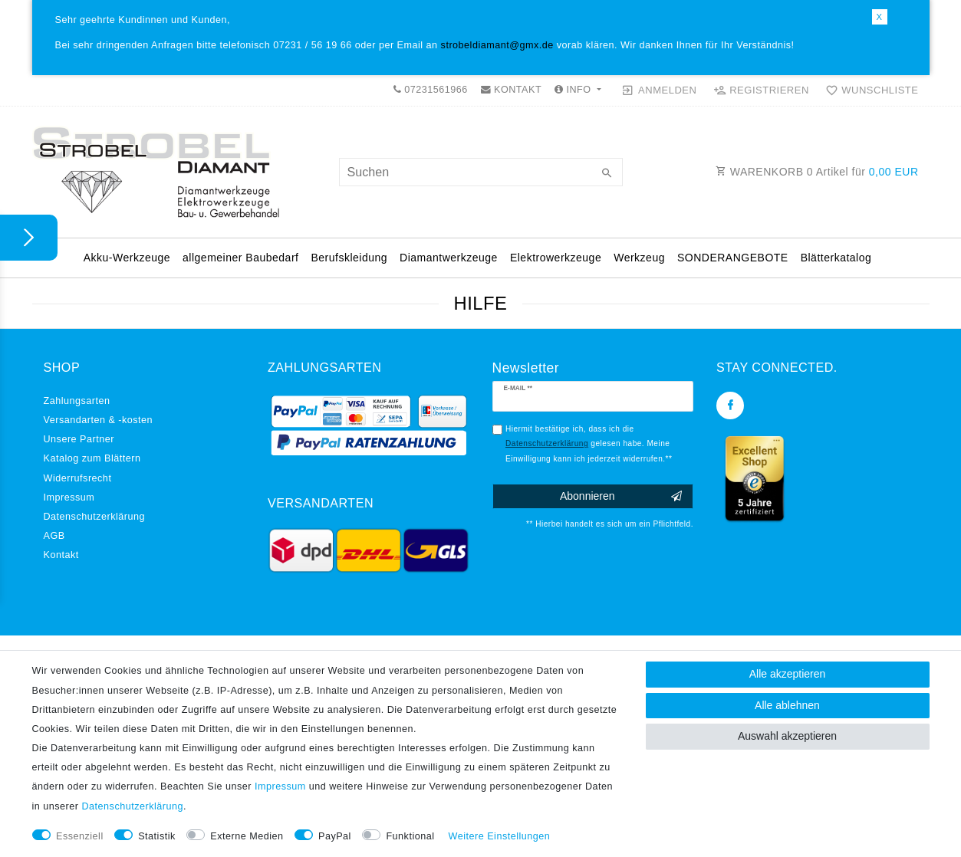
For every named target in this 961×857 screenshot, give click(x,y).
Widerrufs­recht (78, 478)
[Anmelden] (659, 90)
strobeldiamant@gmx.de (497, 45)
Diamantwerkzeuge (449, 257)
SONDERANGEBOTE (732, 257)
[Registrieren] (760, 90)
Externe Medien (246, 836)
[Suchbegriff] (481, 172)
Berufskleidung (349, 257)
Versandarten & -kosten (98, 420)
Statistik (157, 836)
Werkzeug (639, 257)
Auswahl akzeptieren (787, 736)
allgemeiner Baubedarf (240, 257)
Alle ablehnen (787, 705)
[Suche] (607, 174)
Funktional (410, 836)
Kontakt (61, 555)
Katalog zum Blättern (92, 458)
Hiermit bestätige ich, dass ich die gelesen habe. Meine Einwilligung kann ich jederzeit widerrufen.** (588, 444)
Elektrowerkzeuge (555, 257)
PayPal (334, 836)
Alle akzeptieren (787, 674)
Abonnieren (621, 497)
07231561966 (430, 89)
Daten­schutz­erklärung (95, 516)
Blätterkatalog (836, 257)
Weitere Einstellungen (500, 836)
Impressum (69, 497)
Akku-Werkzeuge (127, 257)
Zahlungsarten (77, 401)
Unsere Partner (79, 439)
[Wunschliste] (868, 90)
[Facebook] (730, 405)
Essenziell (80, 836)
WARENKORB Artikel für (817, 172)
